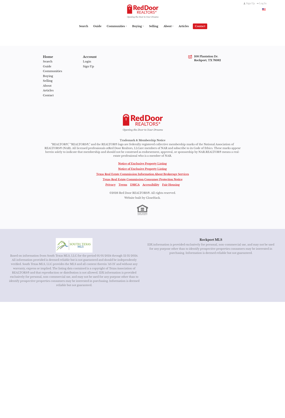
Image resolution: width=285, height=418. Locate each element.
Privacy (110, 184)
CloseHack (153, 197)
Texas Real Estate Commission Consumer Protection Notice (142, 179)
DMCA (135, 184)
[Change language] (263, 9)
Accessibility (150, 184)
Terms (123, 184)
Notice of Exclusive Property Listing (142, 163)
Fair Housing (171, 184)
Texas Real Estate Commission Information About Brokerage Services (142, 173)
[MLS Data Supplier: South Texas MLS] (74, 245)
